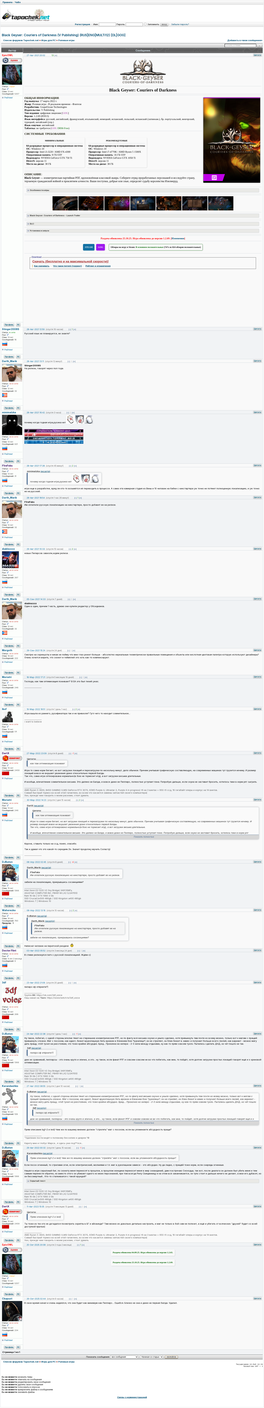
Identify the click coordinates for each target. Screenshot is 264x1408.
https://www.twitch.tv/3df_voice (63, 997)
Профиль (9, 324)
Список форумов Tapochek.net (21, 40)
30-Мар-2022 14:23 (36, 800)
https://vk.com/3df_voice (49, 995)
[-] (70, 329)
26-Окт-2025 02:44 (36, 1298)
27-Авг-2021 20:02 (36, 55)
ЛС (18, 324)
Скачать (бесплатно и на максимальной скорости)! (70, 261)
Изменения (178, 238)
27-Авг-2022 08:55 (36, 1086)
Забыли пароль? (180, 24)
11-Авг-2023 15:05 (35, 1206)
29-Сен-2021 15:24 (36, 650)
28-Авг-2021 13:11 (35, 361)
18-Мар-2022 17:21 (36, 677)
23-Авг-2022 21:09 (36, 982)
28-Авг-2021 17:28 (36, 466)
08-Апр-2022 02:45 (36, 862)
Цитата (257, 55)
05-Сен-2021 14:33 (36, 599)
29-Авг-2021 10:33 (36, 549)
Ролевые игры (66, 40)
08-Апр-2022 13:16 (36, 910)
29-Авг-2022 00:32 (36, 1148)
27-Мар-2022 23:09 (37, 753)
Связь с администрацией (132, 1397)
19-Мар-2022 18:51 (36, 709)
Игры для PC (48, 40)
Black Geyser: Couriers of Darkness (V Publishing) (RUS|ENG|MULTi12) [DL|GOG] (63, 35)
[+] (56, 55)
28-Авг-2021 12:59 (36, 329)
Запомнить (151, 24)
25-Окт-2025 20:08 (36, 1245)
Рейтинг (8, 97)
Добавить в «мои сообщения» (244, 40)
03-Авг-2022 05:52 (36, 950)
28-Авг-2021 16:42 (36, 412)
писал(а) (45, 471)
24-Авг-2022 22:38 (36, 1034)
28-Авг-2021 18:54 (36, 498)
